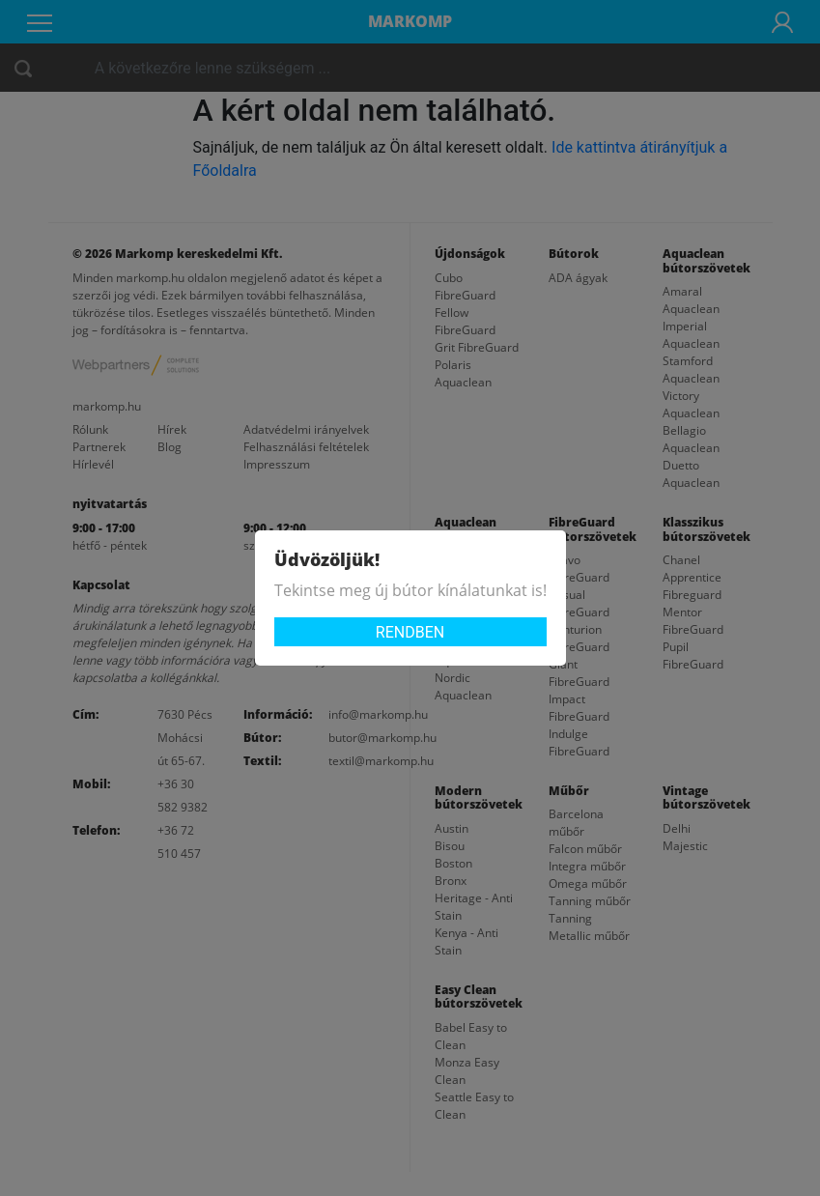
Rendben (410, 632)
